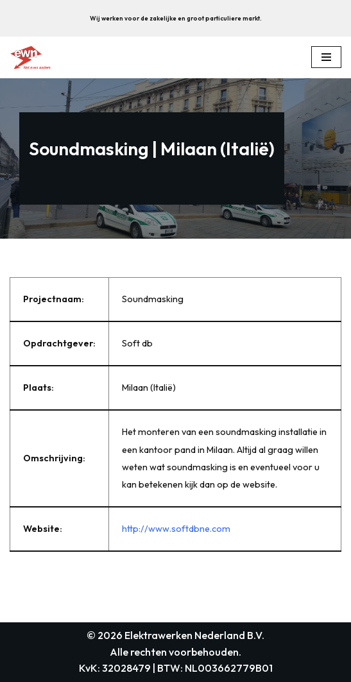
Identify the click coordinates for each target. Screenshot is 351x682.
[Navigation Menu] (326, 57)
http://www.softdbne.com (176, 528)
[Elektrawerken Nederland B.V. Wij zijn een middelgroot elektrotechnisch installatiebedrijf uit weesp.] (30, 57)
